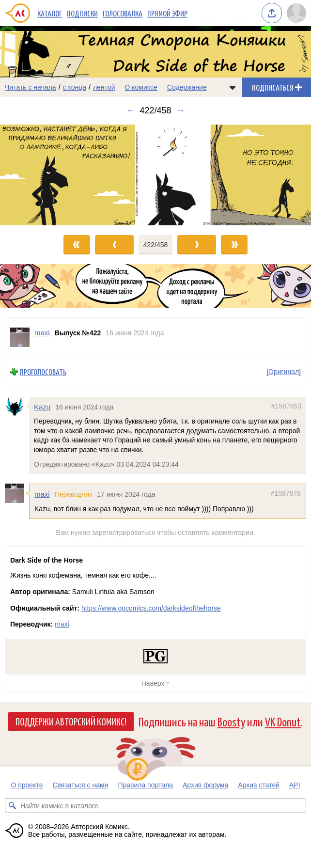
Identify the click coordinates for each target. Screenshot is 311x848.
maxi (42, 494)
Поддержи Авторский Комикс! (71, 721)
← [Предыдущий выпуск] (130, 110)
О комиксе (140, 87)
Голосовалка (122, 13)
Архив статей (259, 785)
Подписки (82, 13)
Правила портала (145, 785)
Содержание (187, 87)
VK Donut (283, 721)
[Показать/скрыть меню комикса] (232, 87)
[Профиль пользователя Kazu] (17, 406)
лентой (104, 87)
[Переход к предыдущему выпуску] (39, 175)
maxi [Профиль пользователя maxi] (42, 333)
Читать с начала (30, 87)
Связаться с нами (80, 785)
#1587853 (286, 405)
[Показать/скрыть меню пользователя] (296, 13)
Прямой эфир (167, 13)
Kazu (42, 406)
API (294, 785)
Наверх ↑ (155, 683)
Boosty (231, 721)
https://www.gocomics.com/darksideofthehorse (151, 608)
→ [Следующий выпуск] (180, 110)
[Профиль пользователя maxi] (20, 337)
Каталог (49, 13)
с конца (75, 87)
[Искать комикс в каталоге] (12, 806)
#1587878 (286, 493)
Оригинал (283, 372)
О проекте (27, 785)
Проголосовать (43, 372)
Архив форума (205, 785)
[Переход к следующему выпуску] (155, 175)
